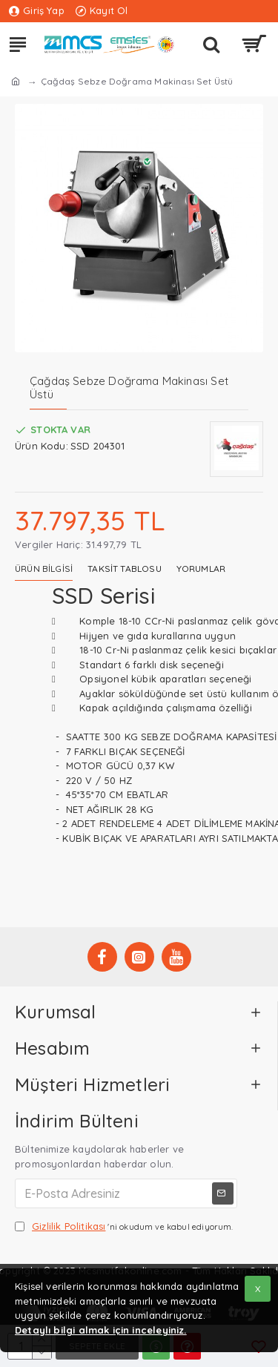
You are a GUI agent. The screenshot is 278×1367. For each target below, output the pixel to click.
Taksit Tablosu (124, 568)
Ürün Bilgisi (44, 568)
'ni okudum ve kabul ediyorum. (124, 1226)
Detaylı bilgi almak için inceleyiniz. (101, 1330)
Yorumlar (200, 568)
